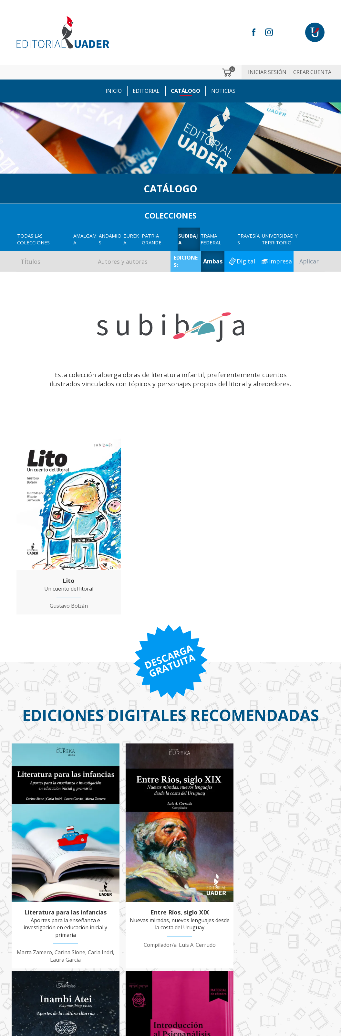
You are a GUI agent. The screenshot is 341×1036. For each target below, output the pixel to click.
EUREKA (131, 239)
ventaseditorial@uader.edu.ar (56, 1001)
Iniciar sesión (267, 72)
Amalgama (85, 239)
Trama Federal (211, 239)
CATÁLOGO (185, 90)
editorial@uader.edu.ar (56, 992)
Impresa (280, 261)
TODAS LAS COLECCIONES (33, 239)
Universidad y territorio (280, 239)
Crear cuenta (312, 72)
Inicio (114, 90)
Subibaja (188, 239)
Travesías (248, 239)
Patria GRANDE (151, 239)
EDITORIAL (146, 90)
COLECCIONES (171, 215)
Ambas (212, 261)
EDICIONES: (186, 261)
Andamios (110, 239)
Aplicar (309, 261)
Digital (246, 261)
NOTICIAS (223, 90)
